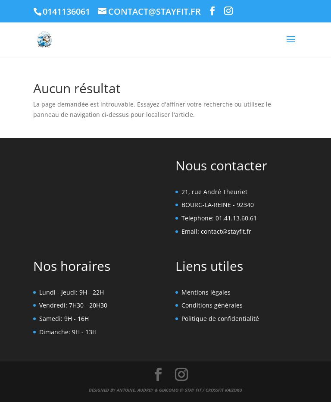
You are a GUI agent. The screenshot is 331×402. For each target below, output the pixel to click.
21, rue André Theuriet (214, 192)
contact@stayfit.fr (226, 231)
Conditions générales (212, 305)
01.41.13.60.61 (236, 218)
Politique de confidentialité (220, 318)
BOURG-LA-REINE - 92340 (217, 205)
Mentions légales (206, 292)
